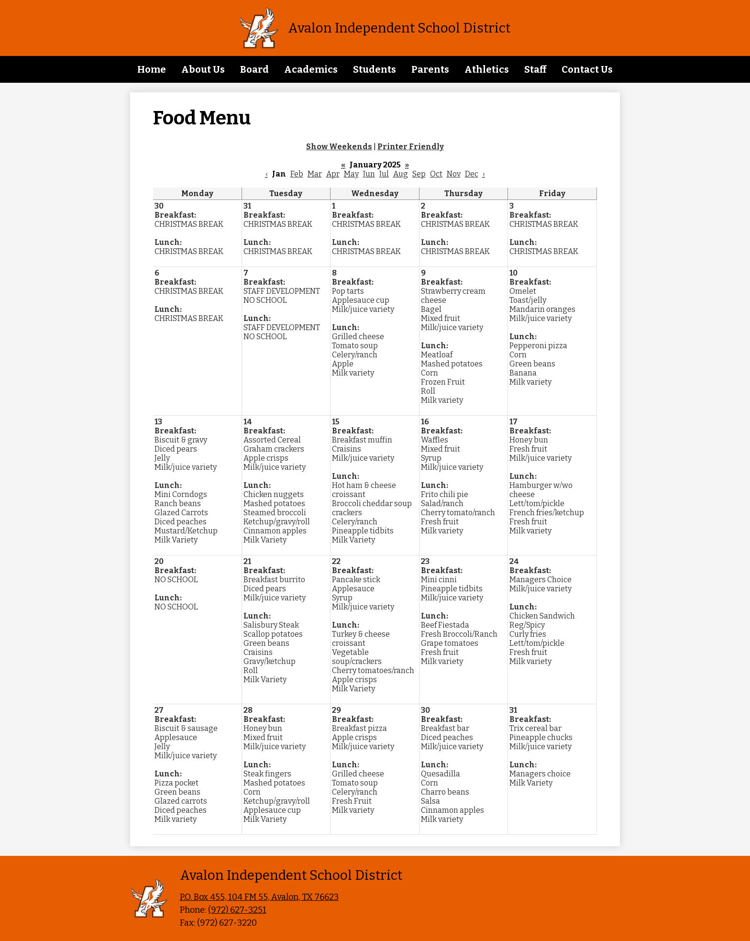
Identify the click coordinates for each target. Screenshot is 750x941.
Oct (436, 173)
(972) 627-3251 (237, 910)
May (351, 173)
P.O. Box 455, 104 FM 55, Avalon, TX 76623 (259, 897)
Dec (471, 173)
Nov (454, 173)
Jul (384, 173)
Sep (419, 173)
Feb (296, 173)
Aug (400, 173)
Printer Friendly (410, 146)
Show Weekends (339, 146)
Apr (333, 173)
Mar (315, 173)
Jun (369, 173)
